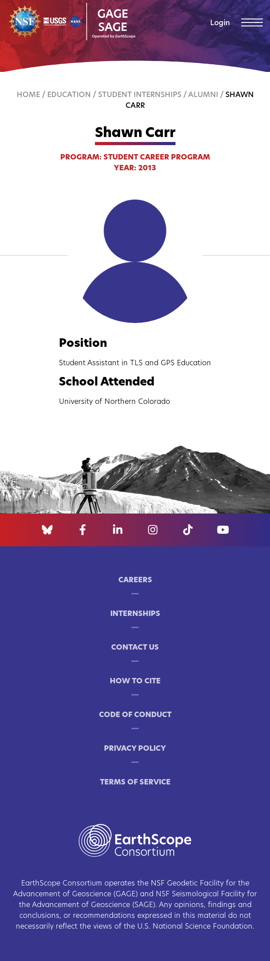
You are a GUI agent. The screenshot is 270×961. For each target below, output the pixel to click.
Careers (135, 580)
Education (69, 95)
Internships (135, 614)
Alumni (203, 95)
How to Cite (135, 681)
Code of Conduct (135, 715)
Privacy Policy (135, 749)
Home (28, 95)
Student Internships (139, 95)
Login (220, 23)
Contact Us (135, 647)
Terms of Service (135, 782)
